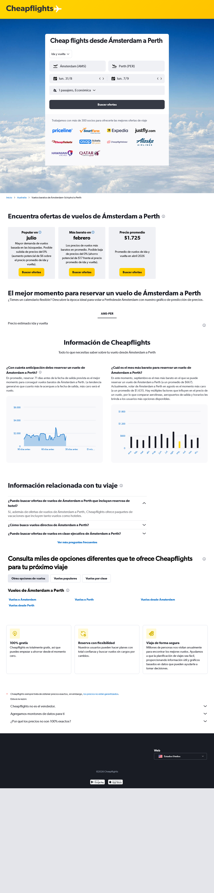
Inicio (9, 197)
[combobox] (60, 54)
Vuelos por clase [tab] (96, 578)
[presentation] (163, 216)
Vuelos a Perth (84, 599)
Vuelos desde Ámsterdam (158, 599)
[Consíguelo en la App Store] (115, 787)
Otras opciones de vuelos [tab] (28, 578)
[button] (75, 78)
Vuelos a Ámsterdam (22, 599)
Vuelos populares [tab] (65, 578)
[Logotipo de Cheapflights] (29, 9)
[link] (31, 272)
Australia (22, 197)
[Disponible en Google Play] (97, 787)
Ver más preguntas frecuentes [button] (77, 542)
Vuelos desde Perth (21, 605)
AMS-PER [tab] (107, 313)
